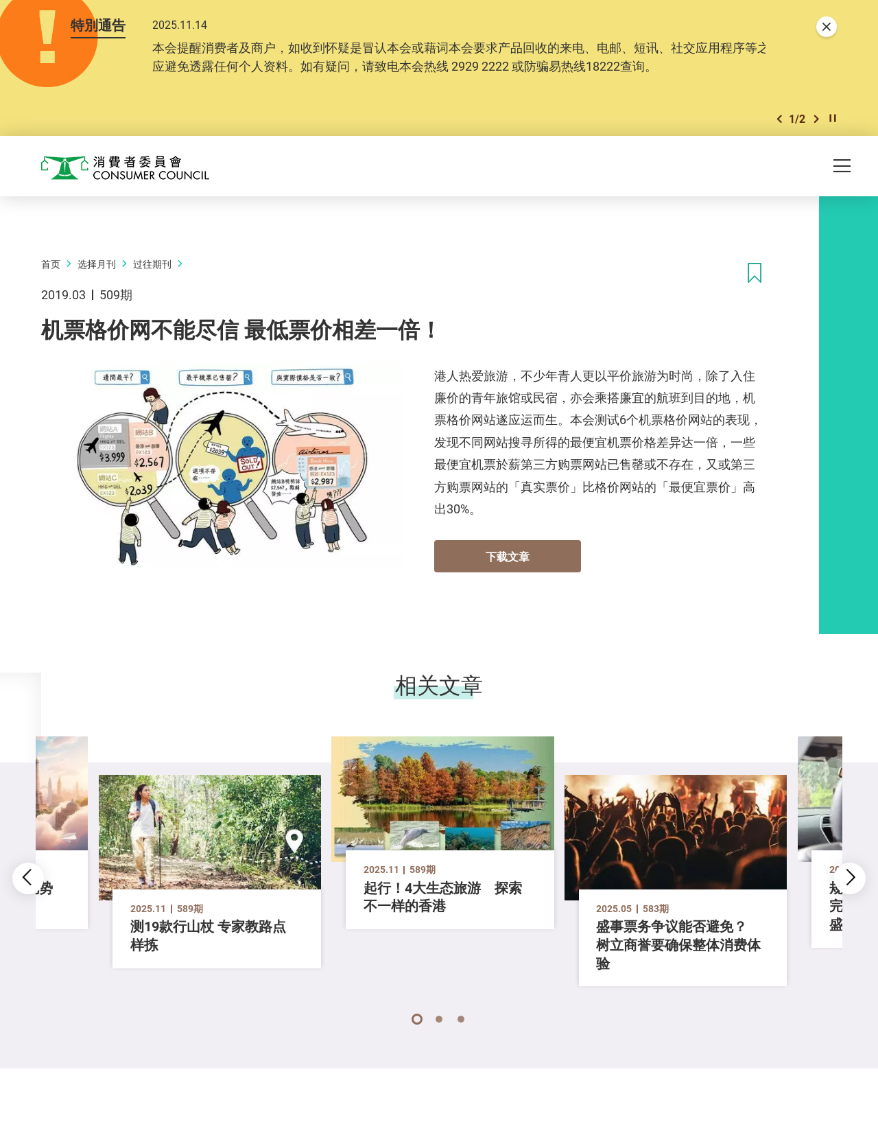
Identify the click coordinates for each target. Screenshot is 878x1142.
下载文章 (508, 557)
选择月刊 (97, 264)
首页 (50, 264)
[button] (779, 119)
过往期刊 (152, 264)
